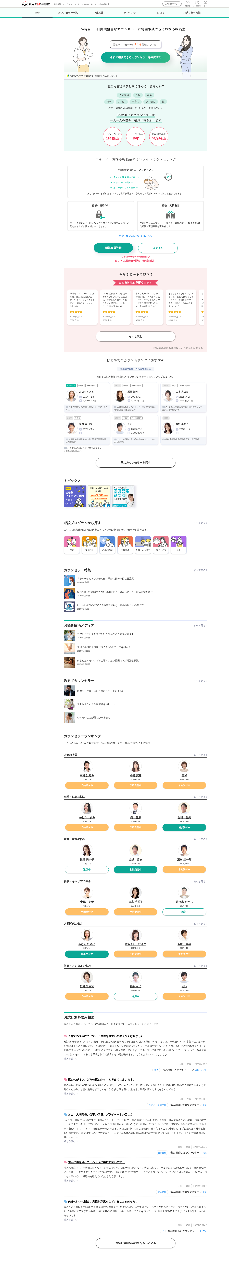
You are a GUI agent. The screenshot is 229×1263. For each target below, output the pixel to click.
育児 (156, 1070)
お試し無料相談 (192, 12)
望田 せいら (201, 1070)
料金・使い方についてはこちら (135, 235)
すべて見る (200, 522)
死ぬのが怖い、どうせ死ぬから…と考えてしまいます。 (101, 1079)
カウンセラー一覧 (68, 12)
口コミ (161, 12)
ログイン (157, 248)
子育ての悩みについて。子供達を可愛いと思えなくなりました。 (107, 1036)
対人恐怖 (162, 1192)
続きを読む (70, 1058)
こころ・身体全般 (157, 1105)
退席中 (87, 869)
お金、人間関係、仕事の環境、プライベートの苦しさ (100, 1114)
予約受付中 (87, 785)
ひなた (203, 1231)
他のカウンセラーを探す (135, 462)
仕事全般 (162, 1152)
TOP (37, 14)
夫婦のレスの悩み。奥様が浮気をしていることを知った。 (103, 1201)
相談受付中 (184, 827)
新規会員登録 (113, 247)
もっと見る (200, 755)
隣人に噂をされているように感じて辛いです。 (96, 1162)
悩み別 (99, 12)
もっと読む (135, 336)
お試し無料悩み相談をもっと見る (135, 1243)
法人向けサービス (172, 4)
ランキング (130, 12)
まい (205, 1104)
